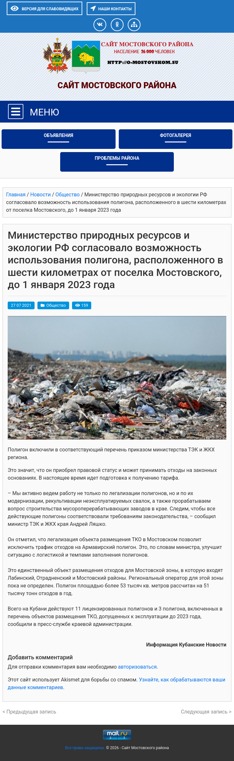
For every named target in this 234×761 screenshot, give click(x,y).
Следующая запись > (206, 712)
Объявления (58, 135)
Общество (56, 305)
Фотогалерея (175, 135)
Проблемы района (117, 158)
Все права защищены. (85, 748)
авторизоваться (137, 667)
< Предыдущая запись (29, 712)
